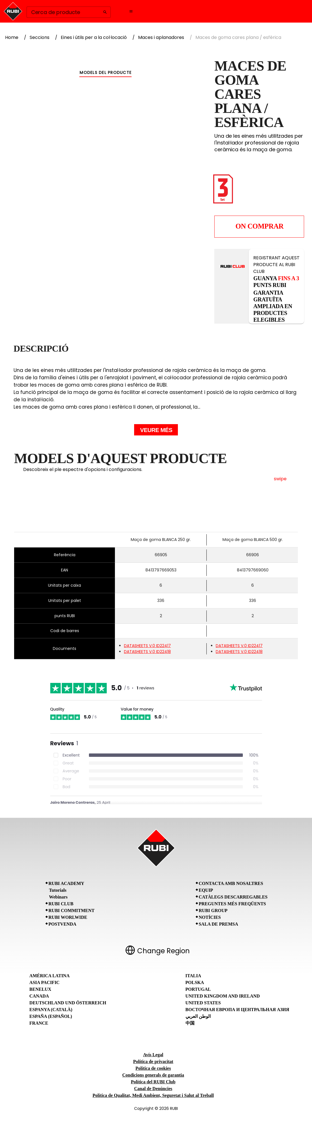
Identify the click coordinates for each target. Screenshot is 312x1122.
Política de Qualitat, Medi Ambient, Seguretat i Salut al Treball (153, 1095)
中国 (190, 1023)
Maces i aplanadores (161, 37)
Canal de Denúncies (153, 1088)
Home (11, 37)
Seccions (39, 37)
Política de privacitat (153, 1061)
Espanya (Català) (50, 1009)
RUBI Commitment (72, 910)
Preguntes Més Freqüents (232, 903)
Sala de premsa (218, 924)
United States (203, 1002)
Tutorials (58, 890)
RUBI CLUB (61, 903)
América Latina (49, 975)
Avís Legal (153, 1054)
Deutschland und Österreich (67, 1002)
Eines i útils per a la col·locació (94, 37)
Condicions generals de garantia (153, 1075)
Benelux (40, 989)
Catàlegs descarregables (233, 897)
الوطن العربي (198, 1016)
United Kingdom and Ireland (223, 996)
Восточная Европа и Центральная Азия (237, 1009)
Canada (39, 996)
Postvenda (63, 924)
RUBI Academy (66, 883)
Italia (193, 975)
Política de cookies (153, 1068)
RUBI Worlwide (68, 917)
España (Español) (50, 1016)
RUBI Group (213, 910)
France (38, 1023)
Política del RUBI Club (153, 1081)
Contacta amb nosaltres (231, 883)
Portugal (198, 989)
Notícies (210, 917)
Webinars (58, 897)
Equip (206, 890)
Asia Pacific (44, 982)
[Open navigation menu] (131, 11)
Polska (195, 982)
